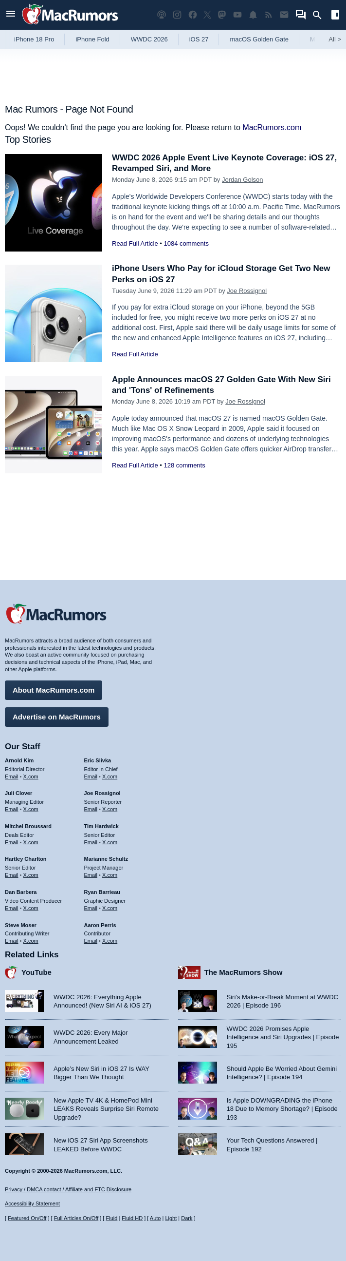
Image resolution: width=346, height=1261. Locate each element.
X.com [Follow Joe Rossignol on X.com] (109, 809)
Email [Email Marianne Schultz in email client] (91, 875)
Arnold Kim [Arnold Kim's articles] (19, 760)
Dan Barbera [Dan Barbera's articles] (20, 892)
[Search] (320, 15)
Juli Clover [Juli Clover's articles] (18, 793)
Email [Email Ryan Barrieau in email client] (91, 908)
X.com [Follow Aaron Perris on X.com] (109, 941)
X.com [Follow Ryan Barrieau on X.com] (109, 908)
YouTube (36, 972)
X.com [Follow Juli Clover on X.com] (30, 809)
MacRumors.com (271, 127)
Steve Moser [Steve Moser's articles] (20, 925)
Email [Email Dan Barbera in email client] (11, 908)
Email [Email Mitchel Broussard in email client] (11, 842)
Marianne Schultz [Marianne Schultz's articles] (106, 859)
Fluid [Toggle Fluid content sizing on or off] (111, 1218)
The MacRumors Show (243, 972)
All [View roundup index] (334, 39)
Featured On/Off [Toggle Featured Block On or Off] (27, 1218)
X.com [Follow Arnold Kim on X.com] (30, 776)
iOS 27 (199, 39)
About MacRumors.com (53, 690)
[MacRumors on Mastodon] (222, 15)
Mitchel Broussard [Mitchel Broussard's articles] (28, 826)
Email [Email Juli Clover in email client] (11, 809)
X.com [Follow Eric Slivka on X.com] (109, 776)
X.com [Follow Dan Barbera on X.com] (30, 908)
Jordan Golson (242, 179)
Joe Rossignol (247, 290)
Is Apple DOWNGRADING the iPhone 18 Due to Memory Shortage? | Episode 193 (282, 1109)
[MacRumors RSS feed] (268, 15)
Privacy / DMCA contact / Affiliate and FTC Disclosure (68, 1189)
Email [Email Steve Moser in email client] (11, 941)
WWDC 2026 (149, 39)
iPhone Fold (92, 39)
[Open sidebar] (335, 16)
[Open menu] (11, 15)
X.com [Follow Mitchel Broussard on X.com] (30, 842)
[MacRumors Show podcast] (161, 15)
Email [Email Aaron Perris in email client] (91, 941)
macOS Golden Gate (259, 39)
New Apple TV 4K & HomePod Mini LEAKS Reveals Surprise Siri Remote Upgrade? (106, 1109)
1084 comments (186, 243)
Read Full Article (135, 243)
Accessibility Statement (32, 1203)
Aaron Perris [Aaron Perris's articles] (100, 925)
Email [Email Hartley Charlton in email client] (11, 875)
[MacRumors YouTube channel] (237, 15)
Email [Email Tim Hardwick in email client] (91, 842)
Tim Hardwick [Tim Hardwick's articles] (101, 826)
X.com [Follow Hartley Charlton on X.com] (30, 875)
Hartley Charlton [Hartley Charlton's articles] (26, 859)
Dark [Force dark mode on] (186, 1218)
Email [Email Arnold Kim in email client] (11, 776)
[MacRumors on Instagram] (177, 15)
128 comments (184, 465)
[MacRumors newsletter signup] (284, 15)
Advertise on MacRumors (57, 717)
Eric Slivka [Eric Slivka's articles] (97, 760)
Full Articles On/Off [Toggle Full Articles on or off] (76, 1218)
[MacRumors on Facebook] (193, 15)
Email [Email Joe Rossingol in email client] (91, 809)
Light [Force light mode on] (171, 1218)
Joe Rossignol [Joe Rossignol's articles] (102, 793)
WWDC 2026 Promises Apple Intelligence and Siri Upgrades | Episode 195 (283, 1037)
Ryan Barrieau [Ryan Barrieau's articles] (102, 892)
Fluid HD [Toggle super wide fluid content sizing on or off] (132, 1218)
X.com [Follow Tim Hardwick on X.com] (109, 842)
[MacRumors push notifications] (253, 15)
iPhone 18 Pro (34, 39)
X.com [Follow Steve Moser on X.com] (30, 941)
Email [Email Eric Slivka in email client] (91, 776)
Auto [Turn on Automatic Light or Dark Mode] (155, 1218)
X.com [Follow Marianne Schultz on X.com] (109, 875)
